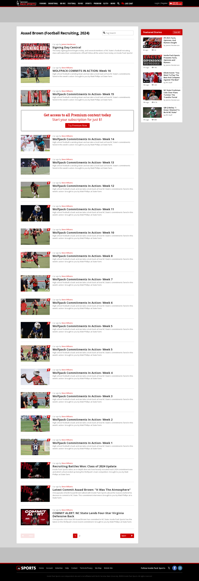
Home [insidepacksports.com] (41, 568)
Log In (157, 3)
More (113, 3)
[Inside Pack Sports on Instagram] (180, 568)
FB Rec (80, 3)
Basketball (53, 3)
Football (72, 3)
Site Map (98, 568)
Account (49, 568)
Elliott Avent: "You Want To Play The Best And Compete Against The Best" (172, 76)
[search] (119, 3)
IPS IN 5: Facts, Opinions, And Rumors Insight (170, 40)
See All (177, 32)
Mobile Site (108, 568)
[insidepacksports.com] (27, 3)
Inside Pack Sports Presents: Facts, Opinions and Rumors (172, 59)
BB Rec (63, 3)
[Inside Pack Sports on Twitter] (169, 568)
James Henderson (69, 44)
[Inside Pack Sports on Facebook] (174, 568)
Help (67, 568)
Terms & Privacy (86, 568)
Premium (97, 3)
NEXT (124, 536)
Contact (74, 568)
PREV (31, 536)
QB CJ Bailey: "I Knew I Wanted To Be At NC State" (172, 110)
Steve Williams (67, 68)
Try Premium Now (77, 125)
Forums (43, 3)
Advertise (59, 568)
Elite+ (105, 3)
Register (164, 3)
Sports (88, 3)
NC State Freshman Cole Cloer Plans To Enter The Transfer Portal (172, 93)
